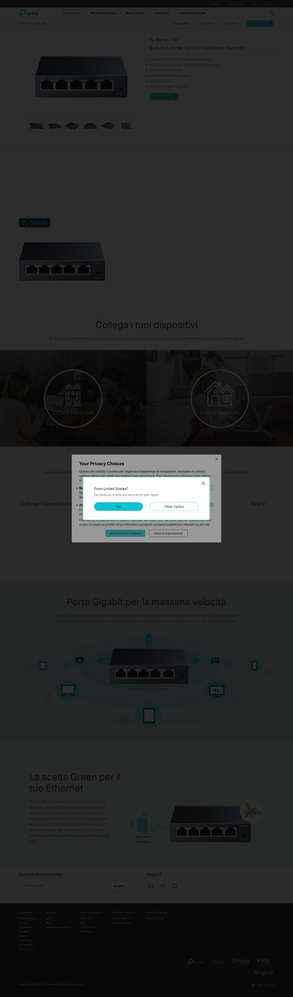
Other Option (174, 506)
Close (203, 483)
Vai (118, 506)
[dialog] (146, 498)
